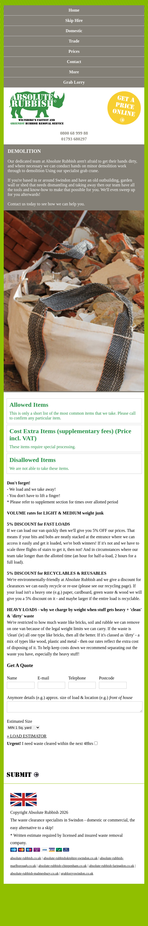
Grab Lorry (74, 82)
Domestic (74, 31)
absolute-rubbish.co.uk (25, 858)
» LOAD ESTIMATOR (26, 736)
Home (74, 10)
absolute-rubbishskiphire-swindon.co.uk (71, 858)
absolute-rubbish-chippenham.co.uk (62, 866)
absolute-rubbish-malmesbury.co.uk (34, 873)
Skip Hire (74, 20)
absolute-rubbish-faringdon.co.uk (111, 866)
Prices (74, 51)
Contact (74, 61)
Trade (74, 41)
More (74, 72)
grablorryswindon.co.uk (77, 873)
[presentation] (47, 760)
